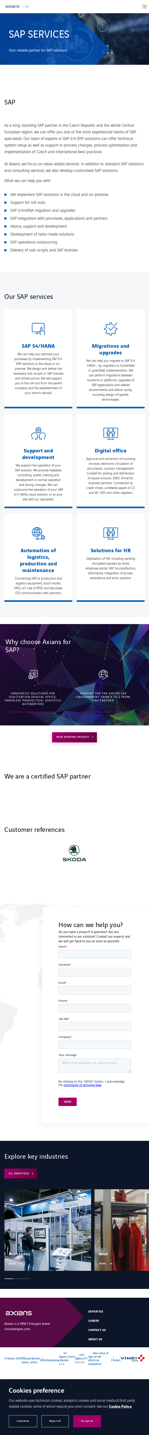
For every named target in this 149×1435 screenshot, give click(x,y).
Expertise (95, 1311)
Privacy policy (26, 1360)
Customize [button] (23, 1421)
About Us (95, 1339)
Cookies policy (35, 1360)
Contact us (97, 1330)
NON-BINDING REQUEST (72, 737)
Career (93, 1321)
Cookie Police (120, 1406)
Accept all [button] (87, 1421)
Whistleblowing (49, 1360)
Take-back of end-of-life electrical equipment (98, 1358)
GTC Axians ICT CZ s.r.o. (81, 1358)
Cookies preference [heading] (36, 1391)
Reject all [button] (55, 1421)
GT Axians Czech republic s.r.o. (67, 1358)
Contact (115, 1360)
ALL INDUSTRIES (19, 1173)
